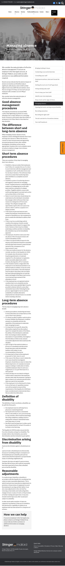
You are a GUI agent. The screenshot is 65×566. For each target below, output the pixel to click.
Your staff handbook (41, 122)
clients (36, 548)
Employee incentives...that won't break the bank (47, 80)
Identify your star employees (43, 96)
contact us (11, 520)
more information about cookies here (52, 561)
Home (9, 12)
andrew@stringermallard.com (25, 2)
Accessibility (41, 546)
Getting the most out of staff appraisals (46, 85)
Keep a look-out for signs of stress (45, 100)
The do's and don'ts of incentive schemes (46, 118)
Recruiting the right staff (42, 115)
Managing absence (40, 104)
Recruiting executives (41, 111)
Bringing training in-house (42, 68)
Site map (61, 546)
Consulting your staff (41, 76)
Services (23, 12)
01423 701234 (8, 2)
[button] (62, 148)
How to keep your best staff (43, 92)
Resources (35, 12)
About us (17, 12)
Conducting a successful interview (45, 72)
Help (56, 546)
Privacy (52, 546)
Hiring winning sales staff (42, 89)
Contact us (54, 12)
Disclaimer (47, 546)
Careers (42, 12)
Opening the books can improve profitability (48, 107)
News (47, 12)
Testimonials (29, 12)
